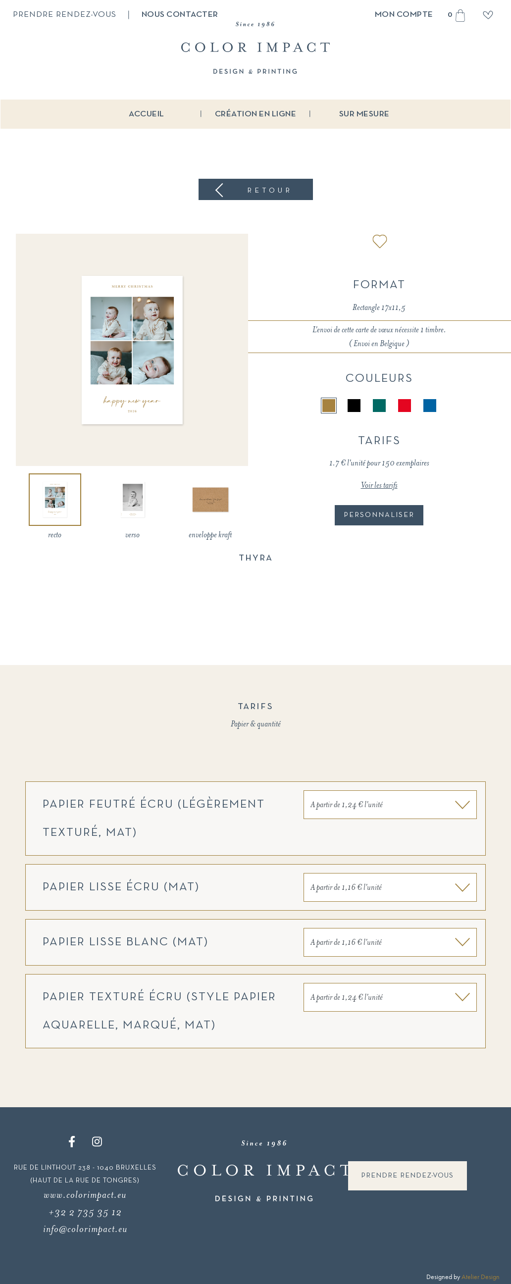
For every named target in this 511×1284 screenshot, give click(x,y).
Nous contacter (180, 14)
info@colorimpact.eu (85, 1229)
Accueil (146, 114)
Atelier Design (480, 1276)
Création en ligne (256, 114)
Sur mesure (364, 114)
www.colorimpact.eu (85, 1194)
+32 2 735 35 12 (85, 1212)
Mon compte (404, 14)
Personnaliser (379, 514)
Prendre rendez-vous (64, 14)
